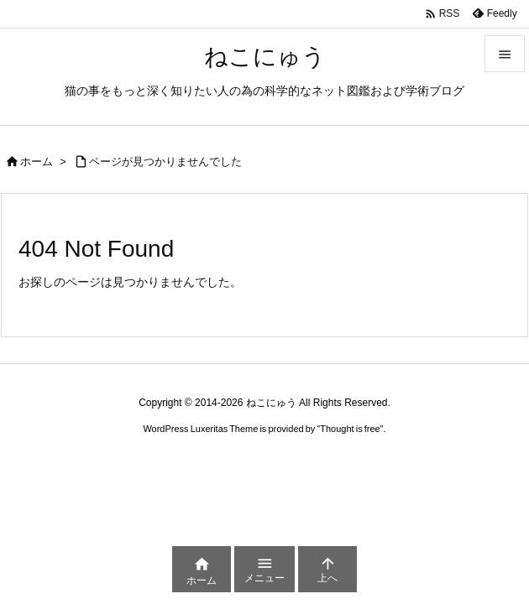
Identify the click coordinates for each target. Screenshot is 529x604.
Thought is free (350, 429)
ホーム (36, 161)
